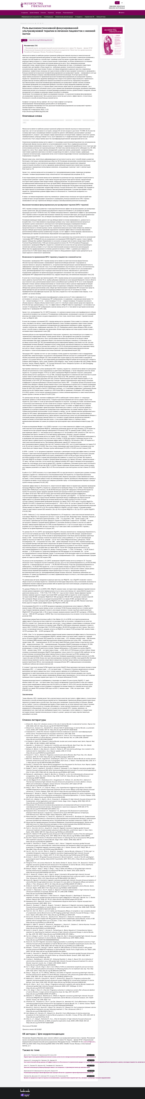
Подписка (51, 12)
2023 (38, 20)
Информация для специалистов (31, 17)
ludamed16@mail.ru (89, 1038)
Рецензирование (68, 12)
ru (117, 2)
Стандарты (78, 17)
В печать (43, 12)
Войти (121, 12)
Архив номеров (34, 12)
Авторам (58, 12)
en (122, 2)
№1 (43, 20)
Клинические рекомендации (64, 17)
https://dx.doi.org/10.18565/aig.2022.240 (40, 37)
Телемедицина (48, 17)
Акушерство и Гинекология (27, 20)
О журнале (24, 12)
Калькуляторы (101, 17)
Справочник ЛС (89, 17)
